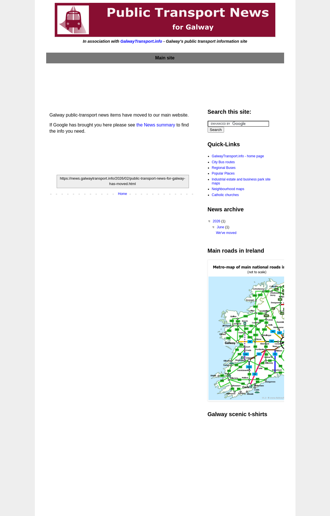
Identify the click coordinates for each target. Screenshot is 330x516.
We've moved (226, 233)
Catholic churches (225, 195)
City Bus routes (223, 162)
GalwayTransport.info (141, 41)
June (221, 227)
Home (122, 194)
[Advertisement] (165, 84)
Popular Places (223, 173)
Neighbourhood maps (228, 189)
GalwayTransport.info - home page (238, 156)
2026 (217, 221)
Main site (164, 57)
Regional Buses (224, 168)
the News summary (155, 124)
